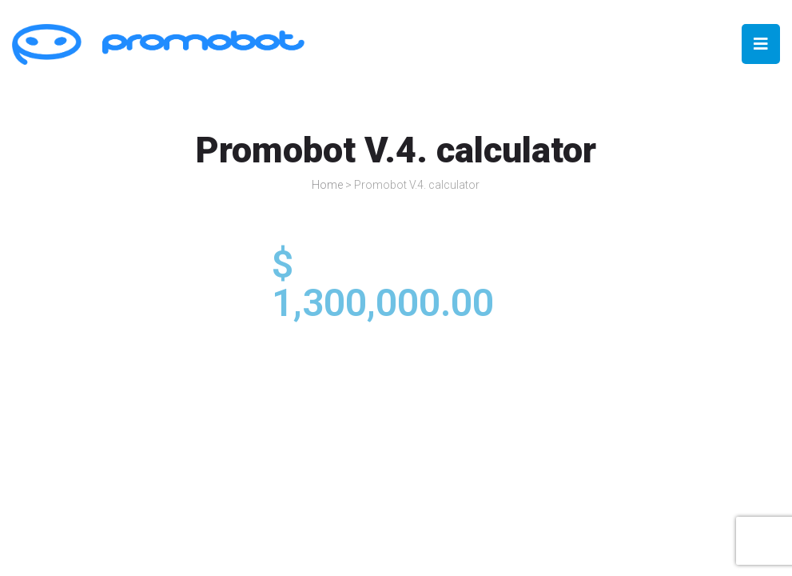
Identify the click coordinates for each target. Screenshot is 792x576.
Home (327, 184)
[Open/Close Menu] (761, 44)
